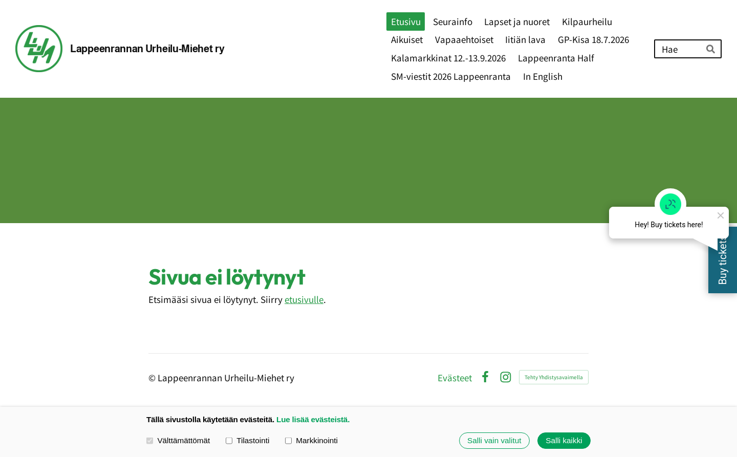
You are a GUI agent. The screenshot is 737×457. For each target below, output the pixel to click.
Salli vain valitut (494, 440)
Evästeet (455, 377)
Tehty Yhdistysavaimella (554, 377)
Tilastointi (247, 440)
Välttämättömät (178, 440)
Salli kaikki (564, 440)
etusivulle (304, 299)
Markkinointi (311, 440)
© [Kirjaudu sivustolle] (153, 377)
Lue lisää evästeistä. (313, 419)
